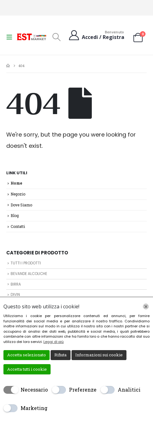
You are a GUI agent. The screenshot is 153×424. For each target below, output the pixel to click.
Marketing (34, 408)
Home (16, 183)
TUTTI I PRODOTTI (26, 263)
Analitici (129, 389)
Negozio (18, 193)
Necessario (34, 389)
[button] (11, 36)
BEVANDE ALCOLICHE (29, 273)
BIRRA (16, 284)
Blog (15, 215)
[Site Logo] (31, 37)
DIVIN (15, 294)
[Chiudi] (146, 306)
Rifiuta (60, 355)
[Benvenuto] (96, 35)
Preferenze (82, 389)
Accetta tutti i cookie (27, 369)
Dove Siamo (21, 204)
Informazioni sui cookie (99, 355)
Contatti (18, 226)
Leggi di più (53, 341)
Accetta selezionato (26, 355)
